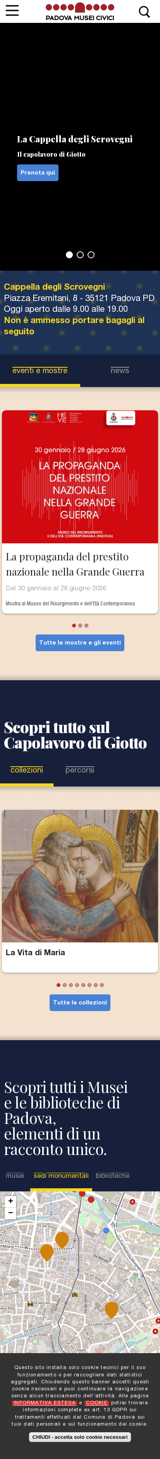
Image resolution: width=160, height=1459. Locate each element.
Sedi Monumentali (61, 1176)
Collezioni (26, 771)
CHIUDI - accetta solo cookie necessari (80, 1437)
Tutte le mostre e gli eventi (80, 643)
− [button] (10, 1213)
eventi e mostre (39, 371)
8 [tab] (102, 985)
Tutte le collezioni (80, 1003)
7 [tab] (96, 985)
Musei (15, 1176)
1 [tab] (69, 254)
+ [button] (10, 1202)
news (120, 371)
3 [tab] (91, 254)
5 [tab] (83, 985)
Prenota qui (38, 173)
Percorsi (79, 771)
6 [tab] (89, 985)
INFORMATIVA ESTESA (45, 1403)
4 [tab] (77, 985)
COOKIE (97, 1403)
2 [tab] (80, 254)
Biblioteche (112, 1176)
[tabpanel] (80, 146)
